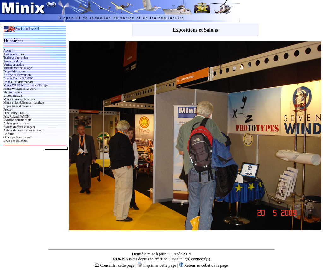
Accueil (8, 50)
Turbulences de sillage (17, 68)
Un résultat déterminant (18, 82)
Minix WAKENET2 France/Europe (25, 85)
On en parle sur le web (17, 137)
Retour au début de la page (203, 265)
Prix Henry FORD (14, 113)
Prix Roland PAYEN (16, 116)
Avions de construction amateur (23, 130)
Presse (7, 109)
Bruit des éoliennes (15, 140)
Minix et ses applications (19, 99)
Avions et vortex (13, 54)
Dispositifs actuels (15, 71)
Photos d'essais (12, 92)
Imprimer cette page (157, 265)
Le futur (8, 134)
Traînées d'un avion (15, 57)
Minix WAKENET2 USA (19, 88)
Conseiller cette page (114, 265)
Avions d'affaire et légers (19, 127)
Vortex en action (13, 64)
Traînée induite (12, 61)
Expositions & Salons (17, 106)
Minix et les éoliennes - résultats (23, 102)
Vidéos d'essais (12, 95)
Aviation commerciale (17, 120)
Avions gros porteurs (16, 123)
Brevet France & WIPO (18, 78)
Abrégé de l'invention (17, 75)
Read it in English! (21, 28)
